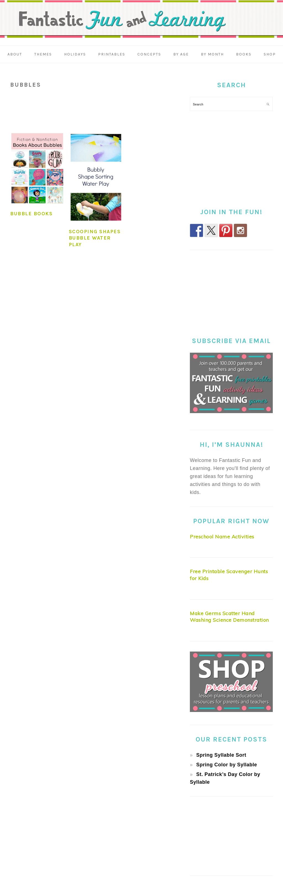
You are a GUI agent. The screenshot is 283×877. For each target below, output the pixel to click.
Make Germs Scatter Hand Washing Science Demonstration (229, 616)
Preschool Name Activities (222, 536)
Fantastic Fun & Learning (141, 20)
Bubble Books (31, 214)
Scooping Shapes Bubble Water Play (95, 238)
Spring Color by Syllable (226, 764)
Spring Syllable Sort (221, 755)
